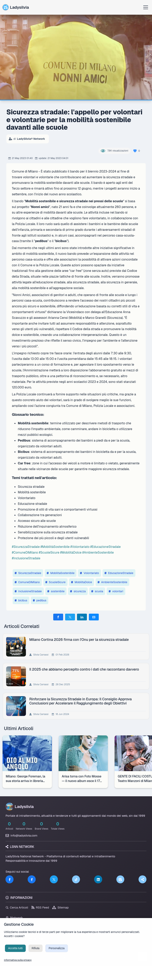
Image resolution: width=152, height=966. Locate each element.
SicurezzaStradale (28, 573)
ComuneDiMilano (27, 582)
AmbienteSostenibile (112, 582)
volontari (116, 591)
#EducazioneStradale (105, 547)
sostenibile (56, 591)
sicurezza (78, 591)
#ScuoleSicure (49, 552)
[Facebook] (9, 879)
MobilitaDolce (81, 582)
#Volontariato (79, 547)
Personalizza (57, 953)
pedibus (40, 600)
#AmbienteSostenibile (98, 552)
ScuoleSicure (55, 582)
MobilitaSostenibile (60, 573)
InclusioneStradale (28, 591)
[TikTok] (76, 879)
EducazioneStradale (118, 573)
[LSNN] (120, 879)
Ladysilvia (15, 7)
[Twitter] (54, 879)
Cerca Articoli (17, 907)
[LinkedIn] (98, 879)
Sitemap (60, 907)
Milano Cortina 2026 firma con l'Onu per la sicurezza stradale (79, 639)
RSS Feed (40, 907)
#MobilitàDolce (71, 552)
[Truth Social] (142, 879)
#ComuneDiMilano (25, 552)
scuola (97, 591)
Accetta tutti (15, 953)
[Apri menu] (146, 7)
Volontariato (89, 573)
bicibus (21, 600)
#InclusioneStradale (26, 558)
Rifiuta (36, 953)
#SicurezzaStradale (26, 547)
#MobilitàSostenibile (55, 547)
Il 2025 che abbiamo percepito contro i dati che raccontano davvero (85, 669)
